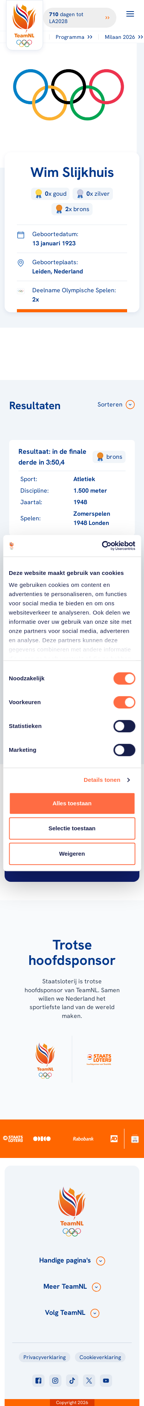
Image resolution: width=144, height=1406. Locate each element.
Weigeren (72, 853)
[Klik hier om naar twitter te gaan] (89, 1380)
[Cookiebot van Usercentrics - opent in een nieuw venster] (102, 546)
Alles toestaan (72, 803)
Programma (74, 37)
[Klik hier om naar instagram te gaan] (55, 1380)
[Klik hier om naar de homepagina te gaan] (24, 25)
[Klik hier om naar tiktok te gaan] (72, 1380)
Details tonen (102, 779)
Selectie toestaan (72, 828)
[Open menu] (130, 14)
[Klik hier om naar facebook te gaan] (38, 1380)
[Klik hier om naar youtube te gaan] (106, 1380)
